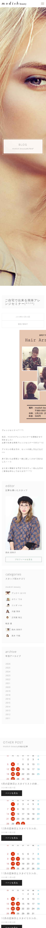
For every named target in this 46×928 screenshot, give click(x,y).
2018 (8, 695)
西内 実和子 (23, 324)
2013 (8, 710)
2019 (8, 691)
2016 (8, 699)
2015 (8, 703)
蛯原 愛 (9, 623)
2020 (8, 687)
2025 (8, 668)
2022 (8, 679)
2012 (8, 714)
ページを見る (11, 793)
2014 (8, 707)
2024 (8, 671)
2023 (8, 675)
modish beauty (13, 587)
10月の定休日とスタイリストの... (19, 918)
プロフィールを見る (24, 559)
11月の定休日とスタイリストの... (19, 873)
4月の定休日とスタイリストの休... (20, 783)
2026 (8, 664)
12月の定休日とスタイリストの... (19, 828)
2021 (8, 683)
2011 (8, 718)
